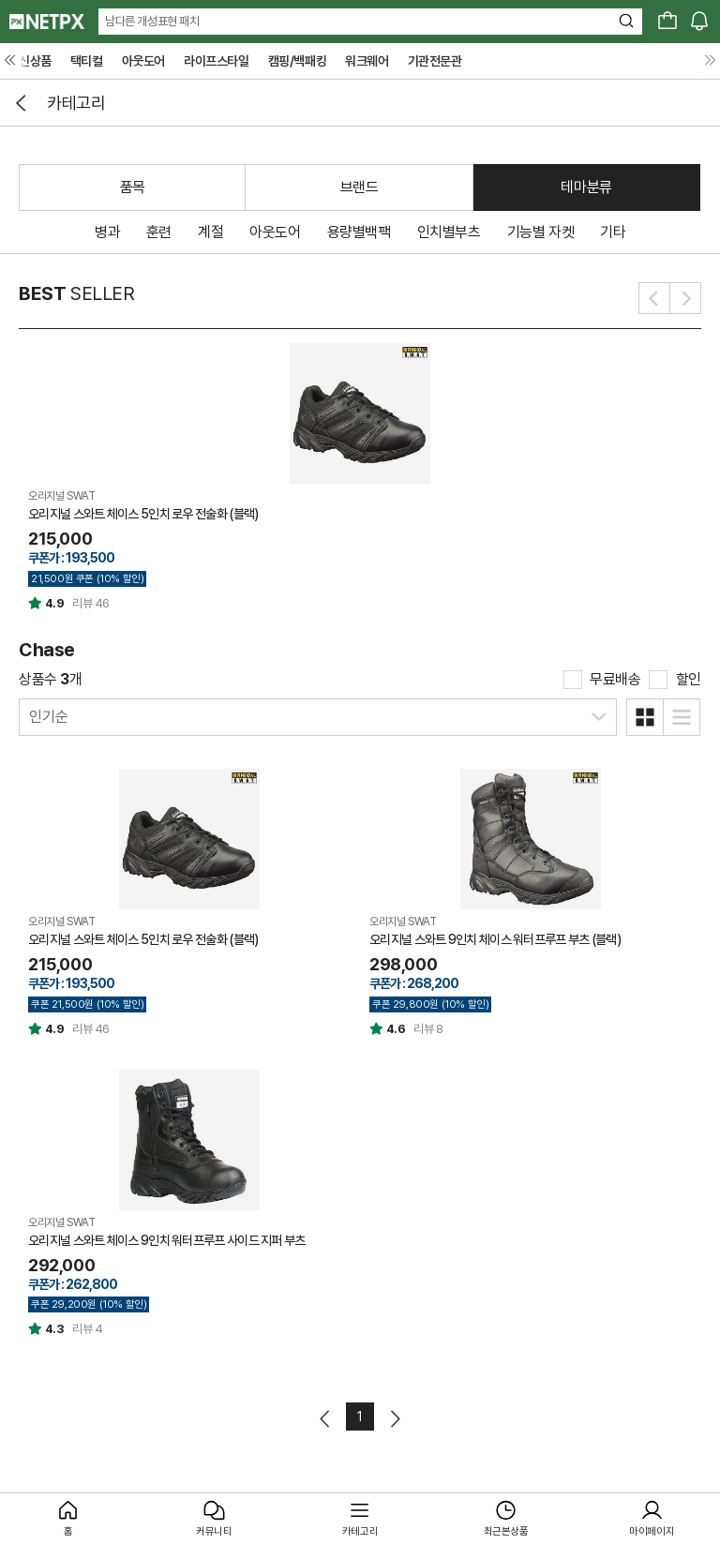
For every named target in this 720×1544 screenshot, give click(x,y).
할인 (688, 679)
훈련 (159, 232)
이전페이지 (325, 1418)
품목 (132, 187)
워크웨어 (366, 60)
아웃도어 (143, 60)
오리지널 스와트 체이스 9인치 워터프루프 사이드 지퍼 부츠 (167, 1240)
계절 (210, 232)
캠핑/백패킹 (297, 60)
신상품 (35, 60)
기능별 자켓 (541, 232)
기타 (612, 232)
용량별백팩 (359, 232)
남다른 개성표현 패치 (152, 21)
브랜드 (359, 187)
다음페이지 (394, 1418)
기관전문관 (435, 60)
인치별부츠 (449, 232)
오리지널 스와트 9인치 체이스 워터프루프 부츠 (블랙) (495, 939)
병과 (107, 232)
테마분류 (586, 187)
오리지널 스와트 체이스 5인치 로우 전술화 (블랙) (143, 513)
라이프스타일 (216, 60)
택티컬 (86, 60)
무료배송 (615, 679)
